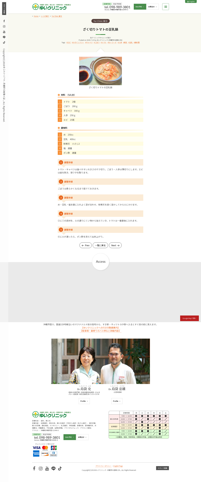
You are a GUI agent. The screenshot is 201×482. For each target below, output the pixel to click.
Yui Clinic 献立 (101, 21)
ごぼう (97, 42)
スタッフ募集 (4, 8)
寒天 (125, 42)
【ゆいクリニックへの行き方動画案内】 (100, 327)
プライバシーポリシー (103, 466)
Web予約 (140, 6)
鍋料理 (137, 42)
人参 (120, 42)
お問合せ (152, 6)
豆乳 (131, 42)
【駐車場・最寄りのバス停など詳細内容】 (100, 330)
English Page (118, 466)
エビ (69, 42)
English (191, 1)
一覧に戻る (100, 245)
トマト (104, 42)
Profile (84, 401)
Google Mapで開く (189, 318)
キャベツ (89, 42)
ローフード (113, 42)
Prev (85, 245)
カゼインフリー (78, 42)
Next (115, 245)
